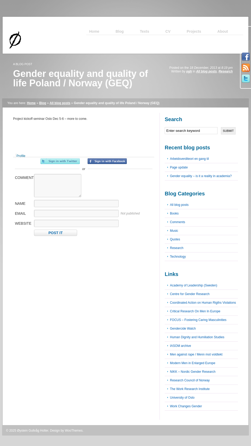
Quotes (175, 239)
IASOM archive (180, 346)
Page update (179, 167)
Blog (42, 103)
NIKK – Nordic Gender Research (192, 372)
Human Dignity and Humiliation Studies (197, 337)
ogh (189, 71)
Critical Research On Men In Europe (195, 311)
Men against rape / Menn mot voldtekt (196, 354)
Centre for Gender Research (189, 294)
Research (226, 71)
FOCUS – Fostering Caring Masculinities (198, 320)
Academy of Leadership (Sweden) (193, 285)
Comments (177, 222)
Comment (24, 178)
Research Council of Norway (190, 380)
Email (20, 213)
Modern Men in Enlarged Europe (192, 363)
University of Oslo (182, 397)
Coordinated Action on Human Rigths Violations (203, 302)
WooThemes (74, 430)
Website (23, 223)
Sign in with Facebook (107, 161)
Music (174, 231)
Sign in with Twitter (60, 161)
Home (31, 103)
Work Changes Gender (186, 406)
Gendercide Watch (183, 328)
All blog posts (206, 71)
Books (174, 213)
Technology (178, 256)
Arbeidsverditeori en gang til (189, 159)
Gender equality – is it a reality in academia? (201, 176)
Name (20, 203)
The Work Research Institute (190, 389)
